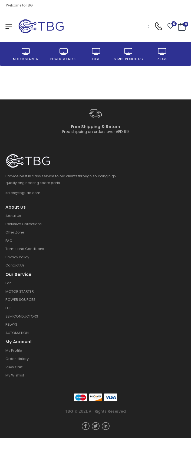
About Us (13, 215)
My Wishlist (14, 375)
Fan (8, 283)
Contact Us (15, 265)
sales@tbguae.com (22, 192)
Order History (17, 358)
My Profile (13, 350)
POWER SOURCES (20, 299)
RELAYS (11, 324)
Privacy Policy (17, 257)
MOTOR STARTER (19, 291)
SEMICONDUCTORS (21, 316)
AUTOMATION (17, 332)
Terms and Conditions (24, 248)
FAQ (8, 240)
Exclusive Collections (23, 223)
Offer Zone (14, 232)
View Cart (13, 367)
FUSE (9, 308)
